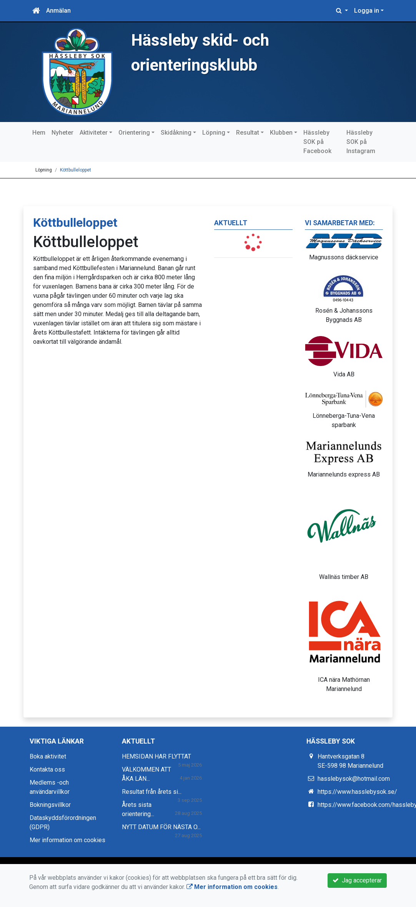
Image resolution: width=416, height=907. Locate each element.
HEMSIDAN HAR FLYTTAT (156, 756)
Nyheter (62, 132)
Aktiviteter (94, 132)
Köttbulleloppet (75, 170)
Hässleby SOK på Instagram (360, 142)
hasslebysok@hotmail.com (354, 778)
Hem (38, 132)
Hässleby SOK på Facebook (317, 142)
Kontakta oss (47, 769)
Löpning (213, 132)
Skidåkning (176, 132)
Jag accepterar (357, 880)
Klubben (281, 132)
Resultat (247, 132)
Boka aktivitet (48, 756)
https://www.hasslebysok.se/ (357, 791)
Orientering (134, 132)
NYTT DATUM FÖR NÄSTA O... (161, 827)
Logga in (366, 10)
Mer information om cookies (67, 840)
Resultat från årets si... (151, 791)
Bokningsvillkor (50, 804)
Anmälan (58, 10)
